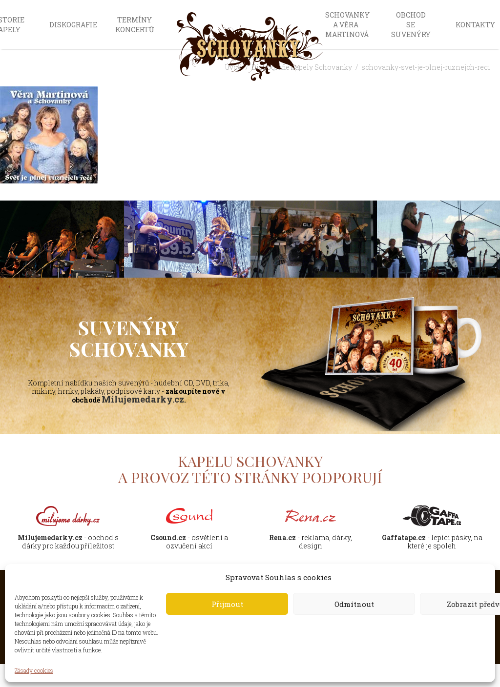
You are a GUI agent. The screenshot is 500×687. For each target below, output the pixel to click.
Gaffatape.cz (404, 537)
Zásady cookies (34, 670)
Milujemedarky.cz (143, 399)
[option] (187, 240)
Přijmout (227, 604)
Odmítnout (354, 604)
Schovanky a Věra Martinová (347, 24)
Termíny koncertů (134, 24)
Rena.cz (282, 537)
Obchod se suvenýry (411, 24)
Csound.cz (168, 537)
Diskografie (73, 24)
